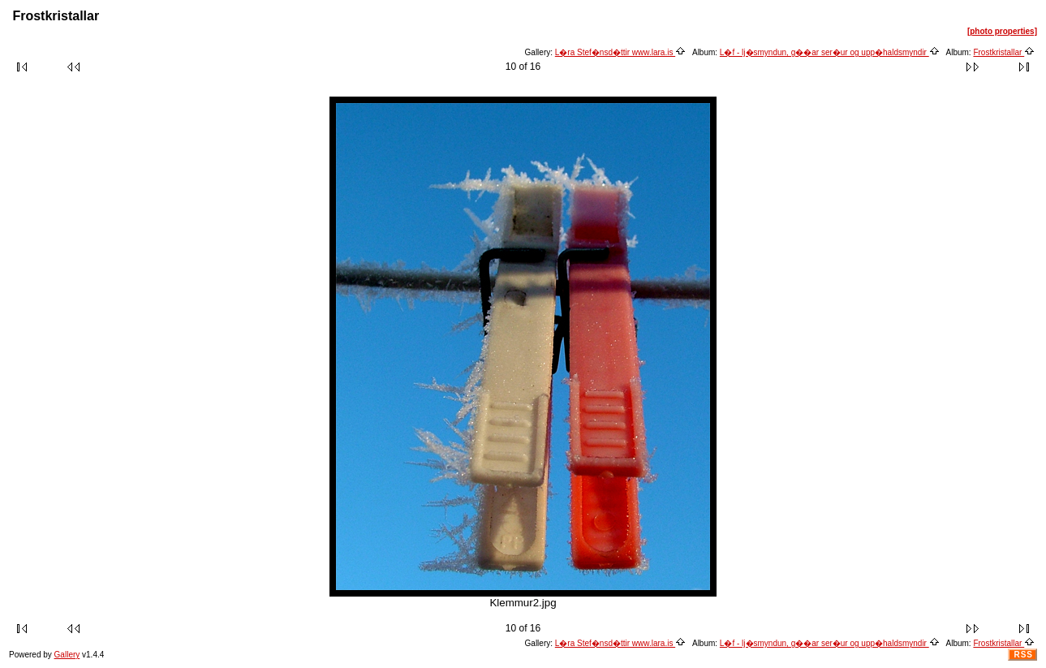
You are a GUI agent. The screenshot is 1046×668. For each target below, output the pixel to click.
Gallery (67, 654)
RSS (1023, 654)
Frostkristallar (1004, 52)
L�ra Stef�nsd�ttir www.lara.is (620, 52)
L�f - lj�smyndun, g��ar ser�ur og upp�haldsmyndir (830, 52)
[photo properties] (1002, 31)
